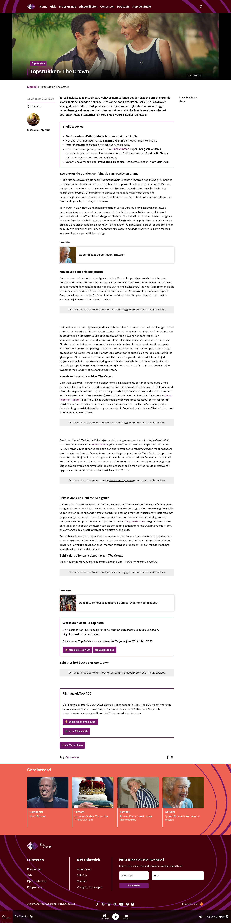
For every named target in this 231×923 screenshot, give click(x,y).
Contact (82, 881)
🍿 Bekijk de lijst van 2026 (80, 722)
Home (43, 6)
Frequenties (34, 869)
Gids (53, 6)
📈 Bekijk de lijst (104, 650)
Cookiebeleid (190, 904)
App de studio (141, 6)
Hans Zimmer (120, 149)
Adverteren (84, 869)
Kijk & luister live (36, 881)
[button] (104, 917)
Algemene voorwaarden (42, 904)
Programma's (67, 6)
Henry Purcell (100, 444)
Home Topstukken (72, 745)
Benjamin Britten (135, 521)
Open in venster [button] (217, 916)
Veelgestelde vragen (89, 887)
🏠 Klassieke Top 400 (77, 650)
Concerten (107, 6)
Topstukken (72, 757)
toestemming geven (121, 309)
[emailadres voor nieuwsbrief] (178, 875)
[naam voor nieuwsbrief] (134, 875)
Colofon (82, 875)
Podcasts (123, 6)
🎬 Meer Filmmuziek (76, 731)
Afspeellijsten (88, 6)
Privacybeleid (66, 904)
